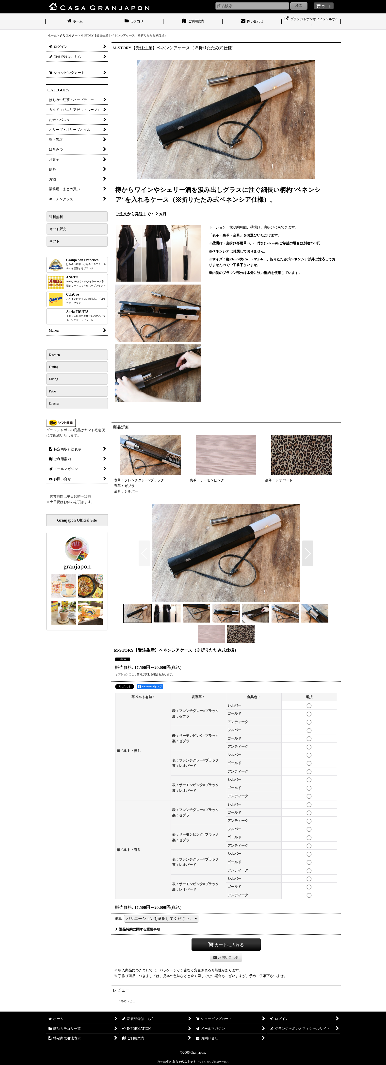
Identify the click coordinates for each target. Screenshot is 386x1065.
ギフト (54, 241)
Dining (54, 367)
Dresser (54, 403)
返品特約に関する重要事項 (137, 929)
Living (53, 379)
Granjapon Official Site (77, 520)
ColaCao (86, 298)
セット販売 (57, 229)
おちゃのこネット (184, 1061)
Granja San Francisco (86, 264)
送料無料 (56, 217)
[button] (144, 553)
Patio (52, 391)
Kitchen (54, 355)
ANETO (86, 281)
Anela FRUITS (86, 315)
